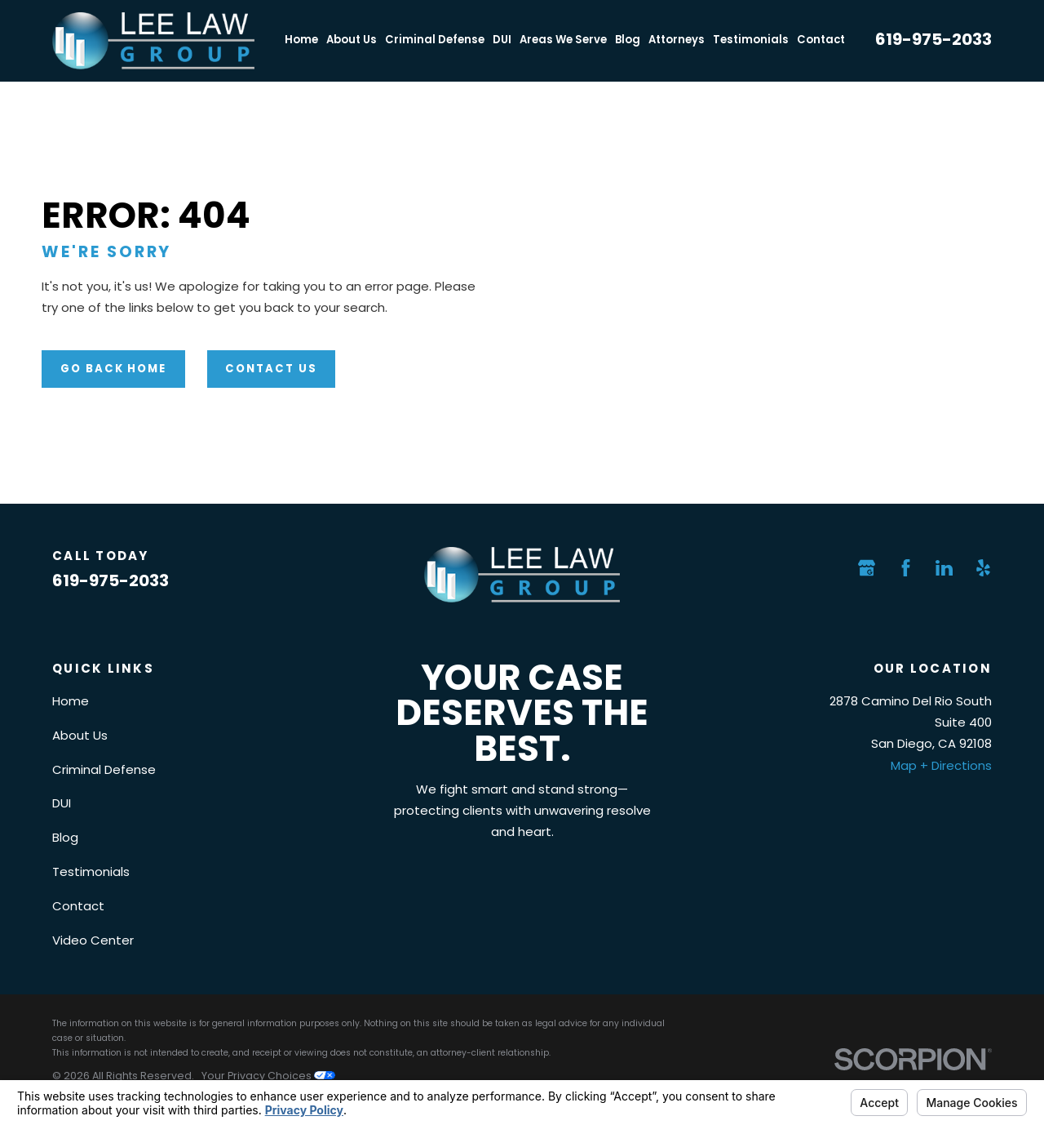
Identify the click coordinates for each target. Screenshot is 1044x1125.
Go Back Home (113, 368)
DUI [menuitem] (502, 39)
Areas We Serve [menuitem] (563, 39)
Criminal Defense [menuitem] (434, 39)
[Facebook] (905, 567)
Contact (78, 905)
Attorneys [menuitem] (676, 39)
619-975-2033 (933, 39)
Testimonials (91, 871)
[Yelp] (983, 567)
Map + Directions (941, 765)
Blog (65, 837)
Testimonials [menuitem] (751, 39)
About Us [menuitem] (351, 39)
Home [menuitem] (301, 39)
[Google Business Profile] (866, 567)
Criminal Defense (104, 769)
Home (70, 700)
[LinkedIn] (944, 567)
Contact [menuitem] (821, 39)
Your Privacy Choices (268, 1076)
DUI (61, 803)
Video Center (93, 940)
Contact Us (271, 368)
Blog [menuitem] (627, 39)
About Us (80, 735)
